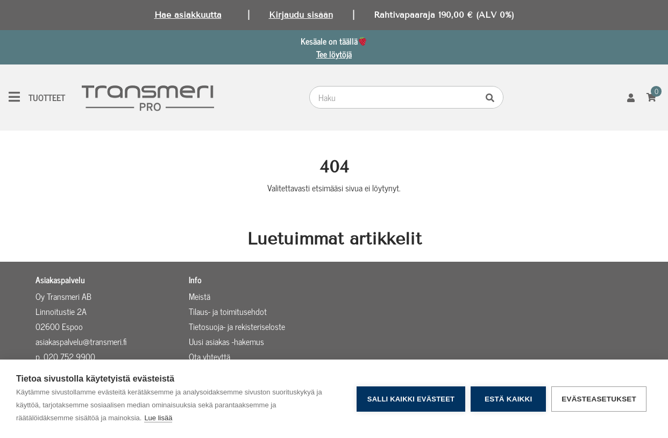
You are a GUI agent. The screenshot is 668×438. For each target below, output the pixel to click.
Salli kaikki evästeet (410, 399)
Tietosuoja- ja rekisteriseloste (237, 326)
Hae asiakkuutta (188, 15)
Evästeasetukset (599, 399)
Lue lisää (158, 418)
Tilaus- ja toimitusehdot (228, 311)
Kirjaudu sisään (301, 15)
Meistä (199, 296)
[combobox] (396, 97)
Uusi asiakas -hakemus (226, 341)
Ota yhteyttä (209, 356)
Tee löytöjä (334, 54)
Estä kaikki (508, 399)
